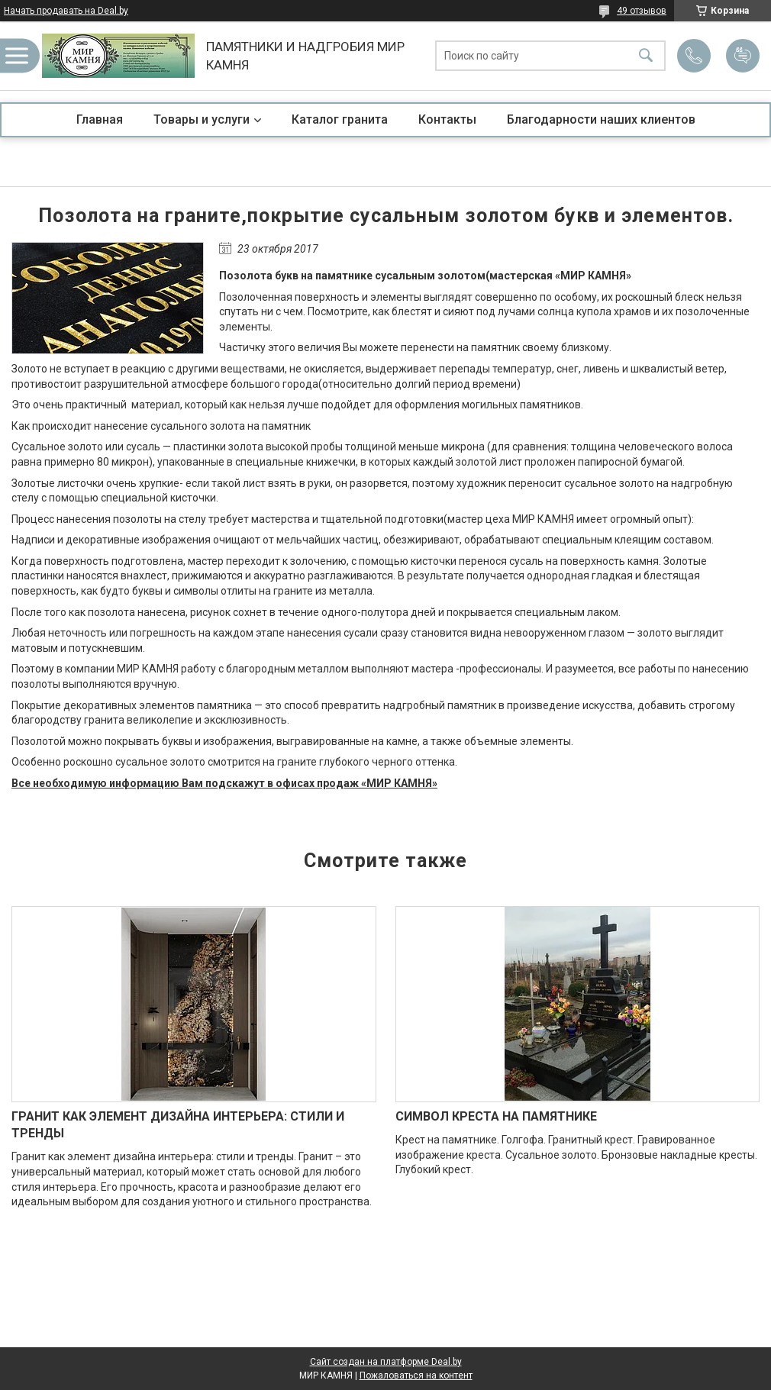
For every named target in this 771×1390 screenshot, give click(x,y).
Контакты (447, 119)
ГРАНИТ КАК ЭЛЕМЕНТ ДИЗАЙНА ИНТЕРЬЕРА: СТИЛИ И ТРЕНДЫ (177, 1124)
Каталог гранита (340, 119)
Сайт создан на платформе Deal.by (386, 1361)
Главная (99, 119)
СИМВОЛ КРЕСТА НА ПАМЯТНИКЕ (496, 1116)
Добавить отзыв (743, 56)
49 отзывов (641, 10)
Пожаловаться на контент (416, 1375)
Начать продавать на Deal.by (66, 10)
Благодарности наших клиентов (601, 119)
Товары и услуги (201, 119)
